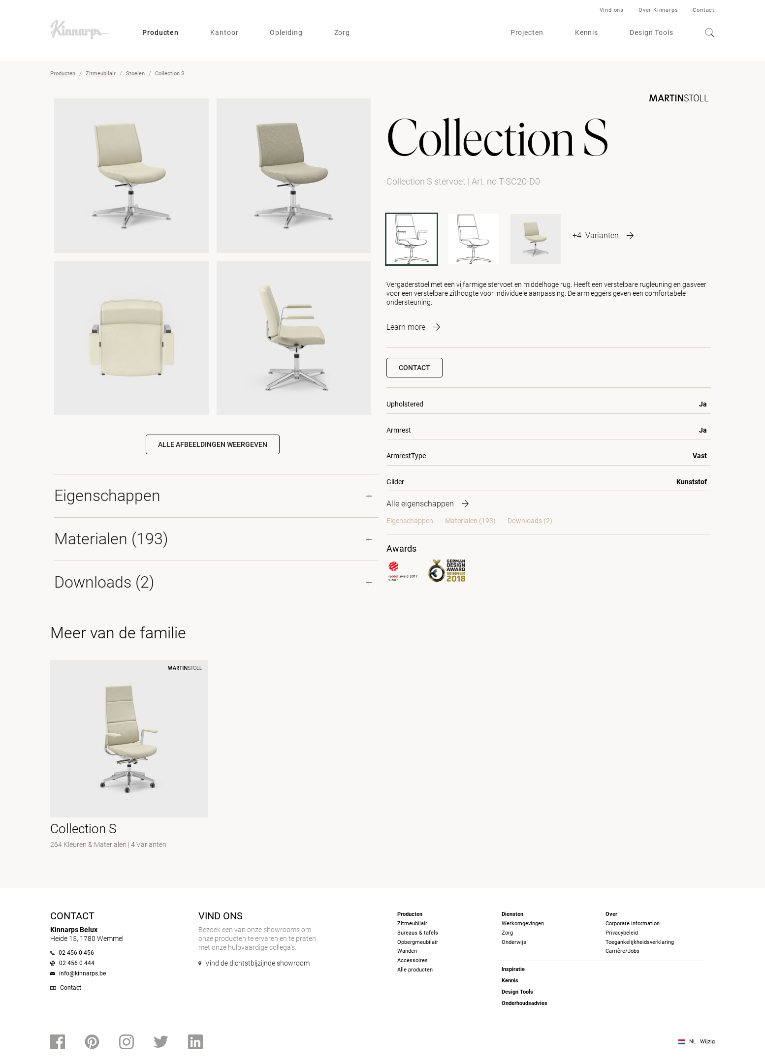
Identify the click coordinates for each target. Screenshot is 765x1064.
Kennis (586, 32)
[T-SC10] (535, 239)
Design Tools (651, 32)
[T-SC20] (473, 239)
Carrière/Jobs (622, 951)
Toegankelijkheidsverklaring (640, 942)
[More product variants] (603, 235)
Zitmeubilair (101, 73)
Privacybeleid (622, 933)
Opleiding (286, 32)
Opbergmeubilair (417, 942)
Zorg (342, 32)
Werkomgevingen (523, 923)
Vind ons (612, 10)
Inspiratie (513, 969)
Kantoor (224, 32)
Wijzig (707, 1041)
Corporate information (633, 923)
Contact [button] (414, 368)
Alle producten (415, 970)
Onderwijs (514, 942)
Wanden (407, 951)
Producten (160, 32)
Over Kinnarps (658, 10)
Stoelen (135, 73)
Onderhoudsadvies (524, 1003)
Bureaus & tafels (417, 933)
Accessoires (412, 960)
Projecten (526, 32)
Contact (704, 10)
